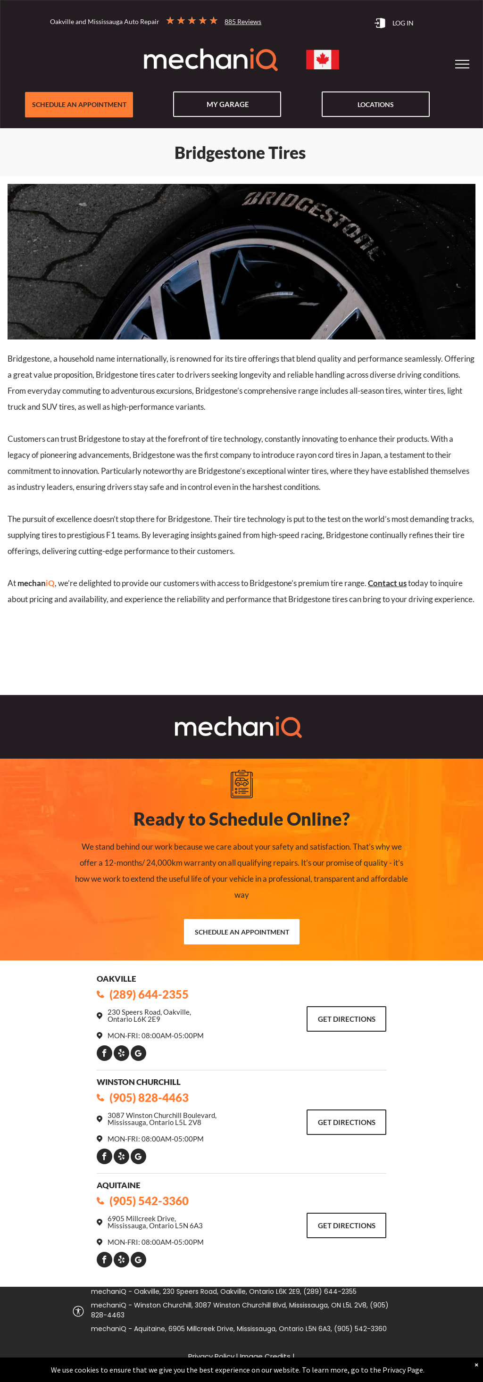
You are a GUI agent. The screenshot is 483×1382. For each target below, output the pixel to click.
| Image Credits (263, 1356)
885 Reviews (243, 21)
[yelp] (121, 1054)
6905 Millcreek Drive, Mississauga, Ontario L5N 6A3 (155, 1222)
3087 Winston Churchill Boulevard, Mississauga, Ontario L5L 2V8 (162, 1118)
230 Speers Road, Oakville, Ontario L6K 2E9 (149, 1015)
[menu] (462, 64)
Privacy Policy (211, 1356)
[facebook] (104, 1054)
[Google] (138, 1054)
